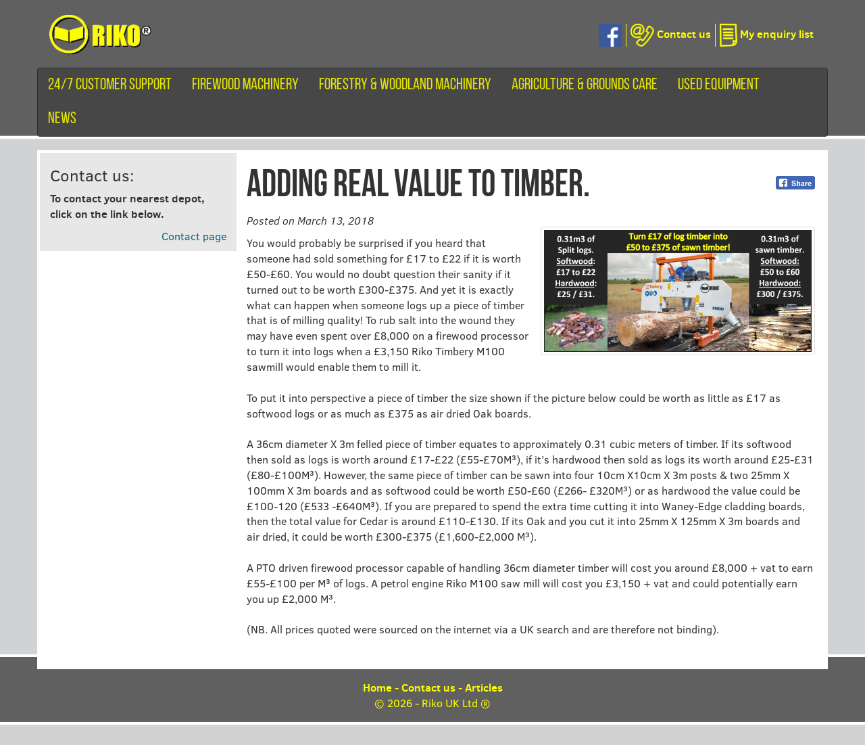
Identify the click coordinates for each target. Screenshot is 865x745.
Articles (484, 687)
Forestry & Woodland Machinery (405, 85)
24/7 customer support (110, 85)
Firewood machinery (245, 85)
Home (377, 687)
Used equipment (719, 85)
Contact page (194, 236)
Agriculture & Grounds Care (585, 85)
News (62, 119)
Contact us (428, 687)
